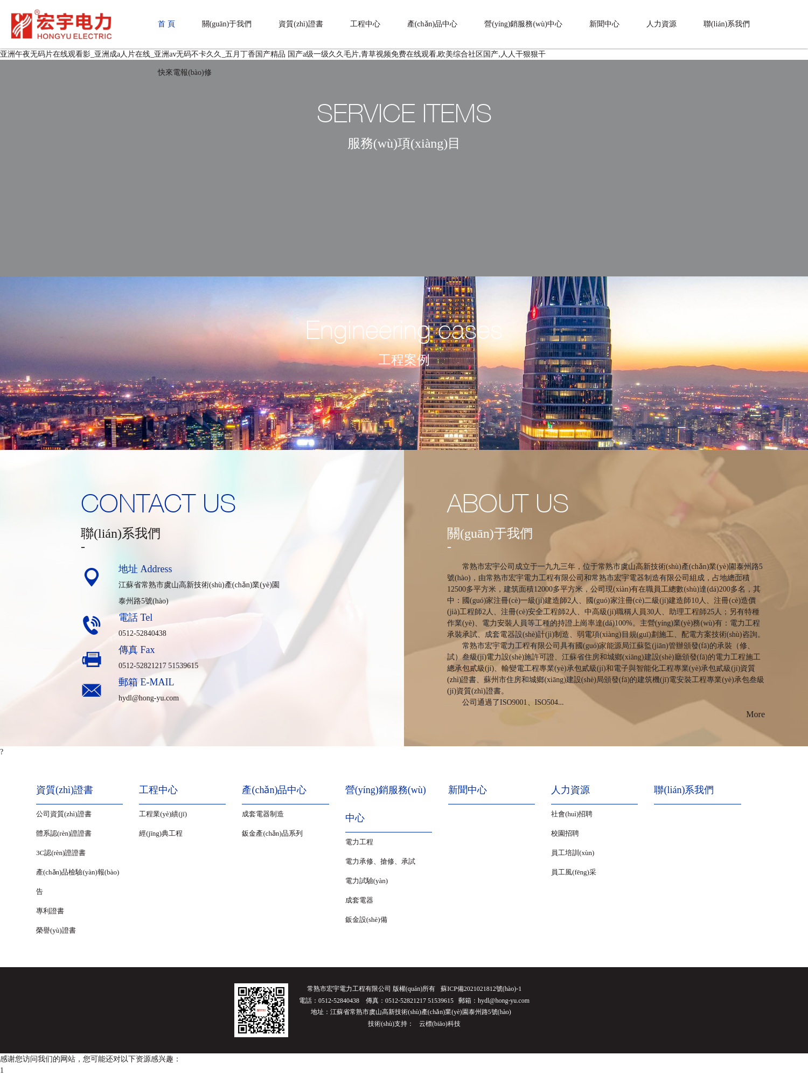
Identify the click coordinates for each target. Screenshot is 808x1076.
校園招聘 (565, 833)
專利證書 (50, 911)
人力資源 (661, 24)
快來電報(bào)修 (185, 72)
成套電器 (359, 900)
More (755, 714)
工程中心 (365, 24)
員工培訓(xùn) (572, 853)
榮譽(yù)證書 (56, 930)
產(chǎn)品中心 (432, 24)
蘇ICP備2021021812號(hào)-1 (481, 988)
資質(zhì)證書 (300, 24)
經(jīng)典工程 (161, 833)
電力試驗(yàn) (366, 881)
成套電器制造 (263, 814)
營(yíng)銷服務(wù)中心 (523, 24)
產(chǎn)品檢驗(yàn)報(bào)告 (77, 881)
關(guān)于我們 (227, 24)
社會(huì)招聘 (572, 814)
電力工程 (359, 842)
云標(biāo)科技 (440, 1024)
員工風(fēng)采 (573, 872)
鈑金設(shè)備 (366, 919)
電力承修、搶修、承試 (380, 861)
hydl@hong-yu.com (149, 698)
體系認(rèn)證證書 (64, 833)
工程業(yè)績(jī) (163, 814)
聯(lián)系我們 (726, 24)
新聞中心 (604, 24)
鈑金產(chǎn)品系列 (272, 833)
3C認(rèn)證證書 (61, 853)
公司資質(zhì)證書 (64, 814)
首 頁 (166, 24)
